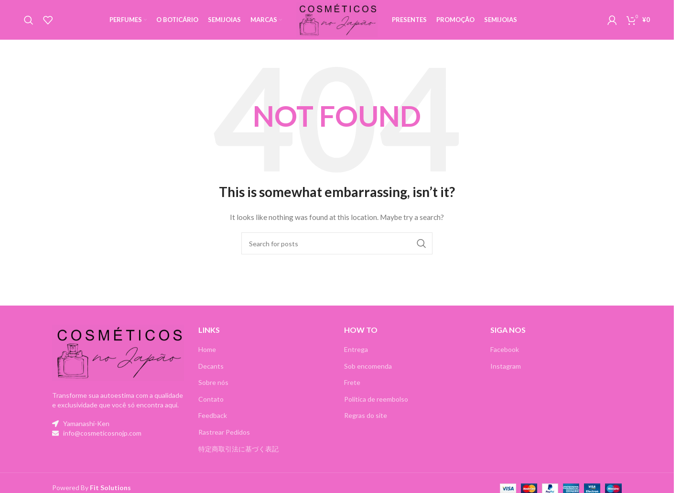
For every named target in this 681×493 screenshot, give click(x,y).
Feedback (212, 416)
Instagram (505, 366)
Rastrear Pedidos (224, 433)
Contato (211, 400)
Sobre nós (213, 383)
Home (207, 350)
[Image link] (118, 353)
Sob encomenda (368, 366)
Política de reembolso (376, 400)
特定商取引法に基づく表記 (238, 449)
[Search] (28, 20)
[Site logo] (337, 19)
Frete (352, 383)
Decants (211, 366)
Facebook (504, 350)
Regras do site (365, 416)
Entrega (356, 350)
